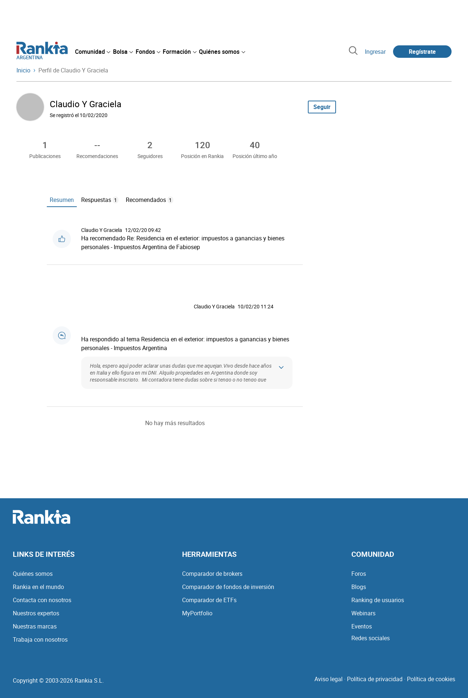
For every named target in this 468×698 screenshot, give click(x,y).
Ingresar (375, 52)
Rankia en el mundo (38, 587)
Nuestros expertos (36, 613)
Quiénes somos (33, 574)
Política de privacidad (375, 679)
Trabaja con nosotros (40, 639)
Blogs (358, 587)
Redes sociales (370, 638)
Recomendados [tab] (149, 200)
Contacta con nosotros (42, 600)
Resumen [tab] (62, 200)
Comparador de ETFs (209, 600)
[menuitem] (92, 51)
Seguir (322, 107)
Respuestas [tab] (99, 200)
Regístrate (422, 52)
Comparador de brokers (212, 574)
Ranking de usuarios (377, 600)
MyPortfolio (197, 613)
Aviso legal (328, 679)
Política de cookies (431, 679)
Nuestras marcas (35, 626)
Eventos (361, 626)
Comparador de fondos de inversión (228, 587)
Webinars (363, 613)
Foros (358, 574)
